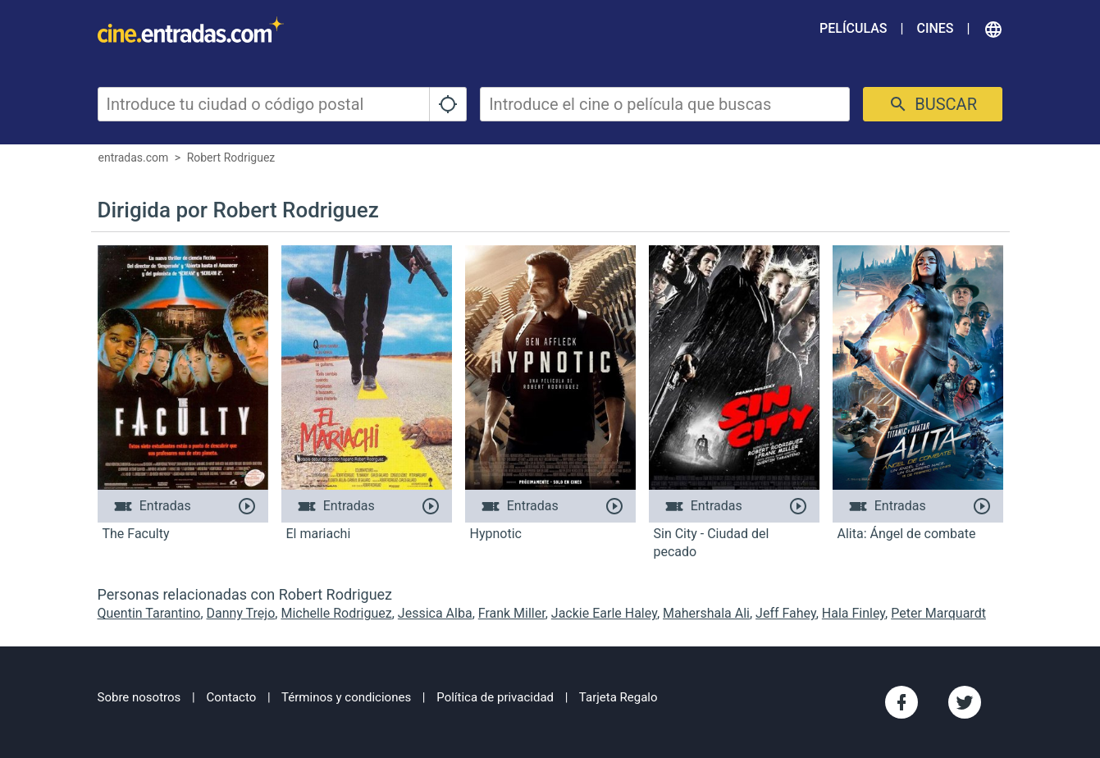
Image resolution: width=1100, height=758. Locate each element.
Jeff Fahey (785, 613)
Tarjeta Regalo (618, 697)
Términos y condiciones (346, 697)
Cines (934, 28)
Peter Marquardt (938, 613)
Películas (853, 28)
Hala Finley (853, 613)
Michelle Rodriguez (336, 613)
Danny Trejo (241, 613)
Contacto (231, 697)
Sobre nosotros (139, 697)
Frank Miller (511, 613)
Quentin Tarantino (149, 613)
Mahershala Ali (706, 613)
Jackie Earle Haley (604, 613)
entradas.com (133, 157)
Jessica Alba (435, 613)
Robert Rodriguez (231, 157)
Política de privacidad (495, 697)
